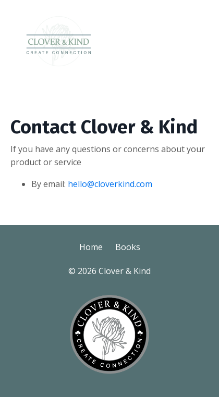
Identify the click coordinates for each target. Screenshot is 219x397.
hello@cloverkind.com (110, 184)
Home (91, 247)
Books (127, 247)
